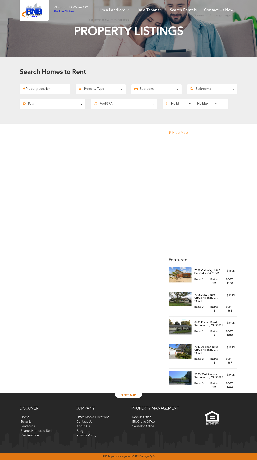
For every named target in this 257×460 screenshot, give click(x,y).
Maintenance (30, 435)
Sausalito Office (143, 426)
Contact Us (84, 421)
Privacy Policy (86, 435)
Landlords (28, 426)
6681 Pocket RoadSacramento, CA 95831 (208, 324)
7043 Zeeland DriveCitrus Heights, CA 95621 (206, 350)
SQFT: (229, 281)
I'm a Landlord (114, 10)
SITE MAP (128, 395)
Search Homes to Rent (36, 431)
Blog (80, 431)
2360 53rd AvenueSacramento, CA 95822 (208, 376)
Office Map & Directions (93, 417)
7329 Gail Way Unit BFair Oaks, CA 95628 (207, 272)
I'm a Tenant (149, 10)
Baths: (214, 281)
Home (25, 417)
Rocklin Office (141, 417)
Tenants (26, 421)
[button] (203, 132)
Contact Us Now (218, 10)
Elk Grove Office (143, 421)
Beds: (199, 279)
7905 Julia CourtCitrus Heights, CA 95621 (205, 298)
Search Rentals (183, 10)
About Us (83, 426)
